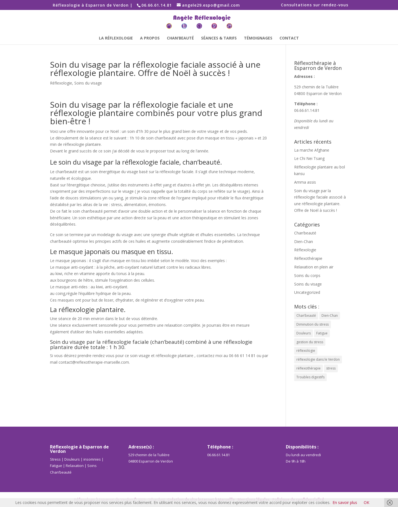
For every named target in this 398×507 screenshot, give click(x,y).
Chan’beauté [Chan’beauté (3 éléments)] (306, 315)
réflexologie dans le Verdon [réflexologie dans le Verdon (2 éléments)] (318, 359)
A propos (150, 38)
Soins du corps (307, 275)
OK (366, 502)
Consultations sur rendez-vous (314, 5)
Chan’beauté (180, 38)
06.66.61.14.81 (307, 110)
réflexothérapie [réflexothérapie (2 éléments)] (308, 368)
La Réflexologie (116, 38)
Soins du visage (88, 83)
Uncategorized (307, 292)
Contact (289, 38)
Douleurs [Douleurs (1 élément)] (303, 333)
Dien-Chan (303, 241)
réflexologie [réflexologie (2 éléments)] (305, 350)
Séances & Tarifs (219, 38)
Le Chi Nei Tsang (309, 158)
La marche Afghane (311, 150)
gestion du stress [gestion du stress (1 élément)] (309, 342)
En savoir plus (345, 502)
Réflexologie (61, 83)
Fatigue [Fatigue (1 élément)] (322, 333)
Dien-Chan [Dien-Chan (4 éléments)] (329, 315)
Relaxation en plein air (313, 267)
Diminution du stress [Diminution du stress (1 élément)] (312, 324)
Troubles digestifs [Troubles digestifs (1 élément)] (310, 377)
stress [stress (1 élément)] (331, 368)
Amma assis (305, 182)
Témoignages (258, 38)
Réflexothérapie (308, 258)
